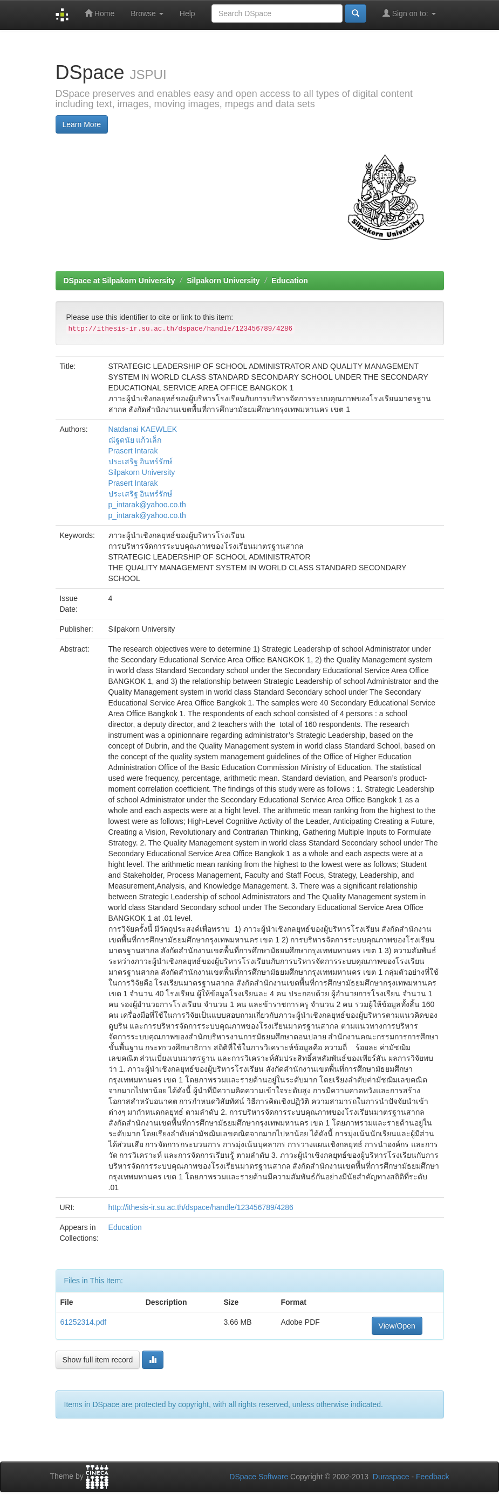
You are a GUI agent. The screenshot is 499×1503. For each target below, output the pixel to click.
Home (99, 13)
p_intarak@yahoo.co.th (147, 504)
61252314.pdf (83, 1322)
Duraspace (391, 1476)
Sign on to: (409, 13)
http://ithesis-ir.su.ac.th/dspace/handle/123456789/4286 (200, 1207)
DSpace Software (258, 1476)
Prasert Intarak (133, 450)
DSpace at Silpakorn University (119, 280)
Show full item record (98, 1359)
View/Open (397, 1326)
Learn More (82, 124)
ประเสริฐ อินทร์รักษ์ (140, 461)
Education (289, 280)
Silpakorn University (223, 280)
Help (187, 13)
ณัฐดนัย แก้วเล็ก (135, 440)
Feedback (432, 1476)
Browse (147, 13)
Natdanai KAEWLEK (142, 429)
